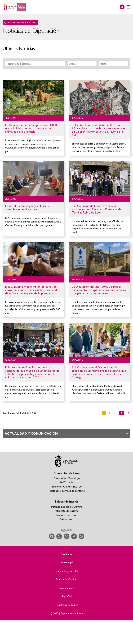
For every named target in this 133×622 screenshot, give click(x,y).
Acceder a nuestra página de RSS (59, 536)
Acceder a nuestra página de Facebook (74, 536)
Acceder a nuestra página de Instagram (81, 536)
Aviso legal (66, 562)
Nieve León (66, 519)
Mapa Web (66, 596)
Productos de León (66, 515)
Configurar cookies (67, 604)
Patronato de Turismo (67, 511)
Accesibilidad (66, 587)
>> (128, 413)
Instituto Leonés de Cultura (66, 506)
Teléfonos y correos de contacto (66, 491)
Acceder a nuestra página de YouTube (52, 536)
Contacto (66, 554)
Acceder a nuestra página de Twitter (66, 536)
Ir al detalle (33, 97)
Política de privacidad (66, 570)
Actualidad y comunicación (21, 22)
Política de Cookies (67, 579)
